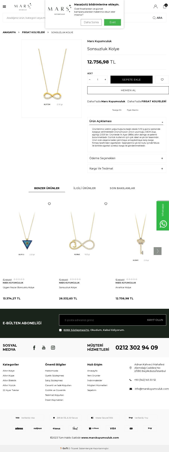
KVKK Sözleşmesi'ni (76, 329)
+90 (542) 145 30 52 (145, 379)
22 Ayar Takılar (11, 390)
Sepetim (91, 390)
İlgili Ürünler (84, 188)
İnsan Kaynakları (54, 399)
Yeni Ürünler (93, 375)
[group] (52, 79)
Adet (90, 73)
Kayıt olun (155, 319)
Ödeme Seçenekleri (102, 158)
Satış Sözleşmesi (54, 380)
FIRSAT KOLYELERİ (33, 32)
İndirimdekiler (94, 380)
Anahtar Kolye (123, 287)
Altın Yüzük (9, 385)
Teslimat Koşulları (54, 395)
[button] (158, 251)
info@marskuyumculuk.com (152, 388)
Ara (157, 17)
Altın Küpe (8, 375)
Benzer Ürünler (46, 188)
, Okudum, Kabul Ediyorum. (92, 330)
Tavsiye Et (116, 110)
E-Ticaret (73, 448)
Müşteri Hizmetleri (97, 385)
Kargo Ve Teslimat (101, 168)
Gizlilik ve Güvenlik (55, 390)
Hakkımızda (51, 370)
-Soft (64, 448)
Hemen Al (128, 90)
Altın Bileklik (9, 380)
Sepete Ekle (131, 79)
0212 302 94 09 (137, 347)
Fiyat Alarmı (132, 110)
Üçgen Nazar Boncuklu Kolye (18, 287)
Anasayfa (9, 32)
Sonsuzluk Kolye (68, 287)
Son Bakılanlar (122, 188)
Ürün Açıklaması (100, 121)
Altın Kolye (8, 370)
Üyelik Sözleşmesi (54, 375)
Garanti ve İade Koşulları (58, 385)
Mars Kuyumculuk (99, 41)
